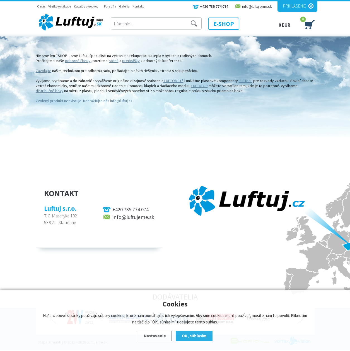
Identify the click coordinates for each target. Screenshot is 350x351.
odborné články (78, 60)
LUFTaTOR (199, 85)
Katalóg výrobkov (86, 6)
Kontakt (138, 6)
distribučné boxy (49, 90)
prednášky (131, 60)
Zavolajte (43, 70)
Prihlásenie (294, 6)
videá (114, 60)
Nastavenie (155, 335)
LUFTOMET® (173, 80)
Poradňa (110, 6)
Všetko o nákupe (59, 6)
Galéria (124, 6)
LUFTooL (245, 80)
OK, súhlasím (194, 335)
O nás (41, 6)
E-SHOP (223, 24)
